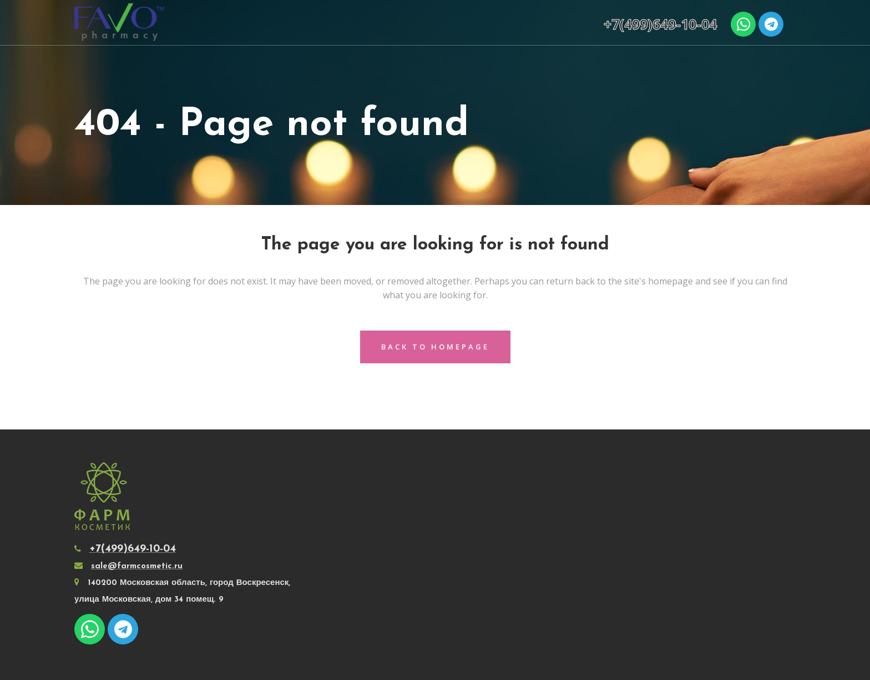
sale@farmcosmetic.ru (137, 566)
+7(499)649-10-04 (660, 23)
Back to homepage (435, 347)
